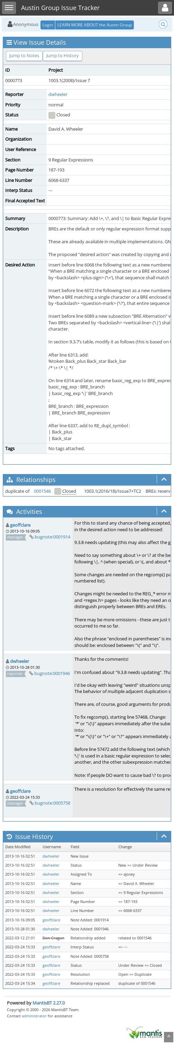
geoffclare (20, 525)
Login (48, 25)
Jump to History (62, 55)
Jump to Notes (24, 55)
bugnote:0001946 (52, 673)
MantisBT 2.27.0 (49, 1003)
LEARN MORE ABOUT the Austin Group (94, 25)
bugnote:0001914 (52, 537)
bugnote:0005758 (52, 803)
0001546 (42, 491)
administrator (34, 1015)
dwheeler (57, 94)
